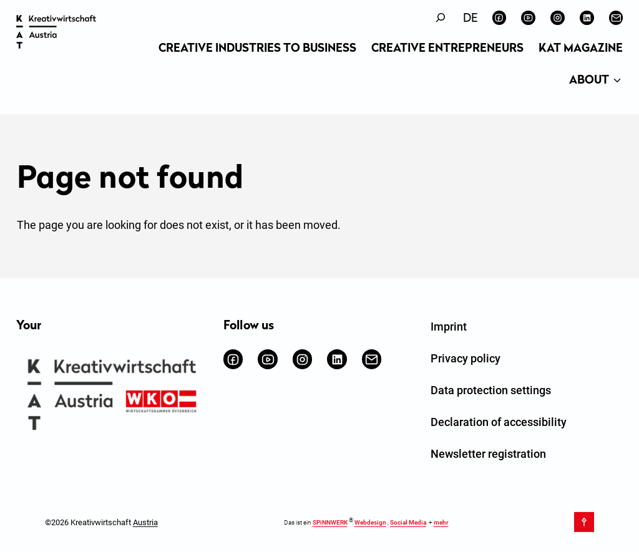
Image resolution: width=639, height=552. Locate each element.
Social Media (408, 522)
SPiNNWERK (330, 522)
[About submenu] (617, 81)
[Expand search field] (440, 18)
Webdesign (370, 522)
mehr (441, 522)
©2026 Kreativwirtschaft (101, 521)
